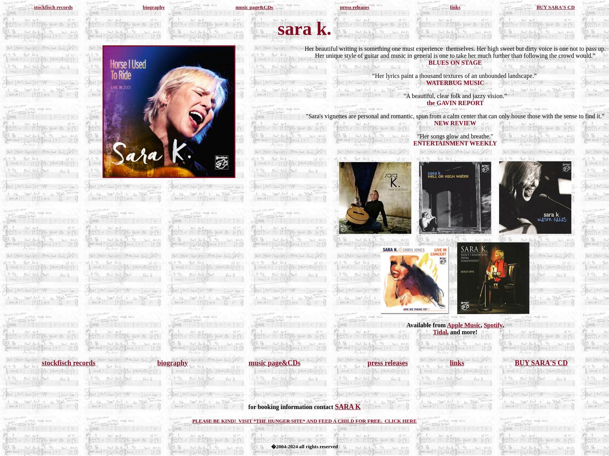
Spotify (493, 325)
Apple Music (464, 325)
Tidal (440, 332)
